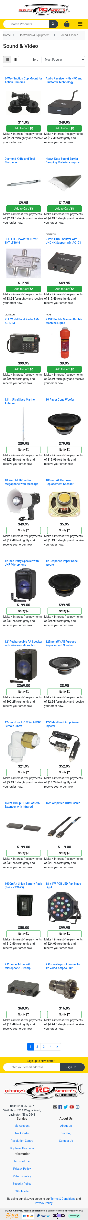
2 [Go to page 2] (37, 1046)
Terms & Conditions (63, 1198)
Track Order (22, 1133)
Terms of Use (22, 1161)
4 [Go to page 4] (50, 1046)
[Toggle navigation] (80, 24)
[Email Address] (31, 1067)
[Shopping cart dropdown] (66, 24)
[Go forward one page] (57, 1047)
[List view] (15, 59)
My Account (22, 1125)
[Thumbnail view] (7, 59)
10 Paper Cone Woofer (60, 399)
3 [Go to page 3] (44, 1046)
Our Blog (66, 1133)
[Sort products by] (63, 59)
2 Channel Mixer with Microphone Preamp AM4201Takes (18, 968)
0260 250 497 (22, 1106)
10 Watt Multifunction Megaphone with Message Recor (21, 484)
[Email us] (55, 1107)
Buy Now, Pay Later (22, 1148)
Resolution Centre (22, 1140)
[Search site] (53, 24)
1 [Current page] (30, 1046)
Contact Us (66, 1140)
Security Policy (22, 1183)
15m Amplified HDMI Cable (63, 803)
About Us (66, 1125)
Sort (35, 59)
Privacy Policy (22, 1168)
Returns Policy (22, 1176)
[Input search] (26, 24)
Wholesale (22, 1191)
